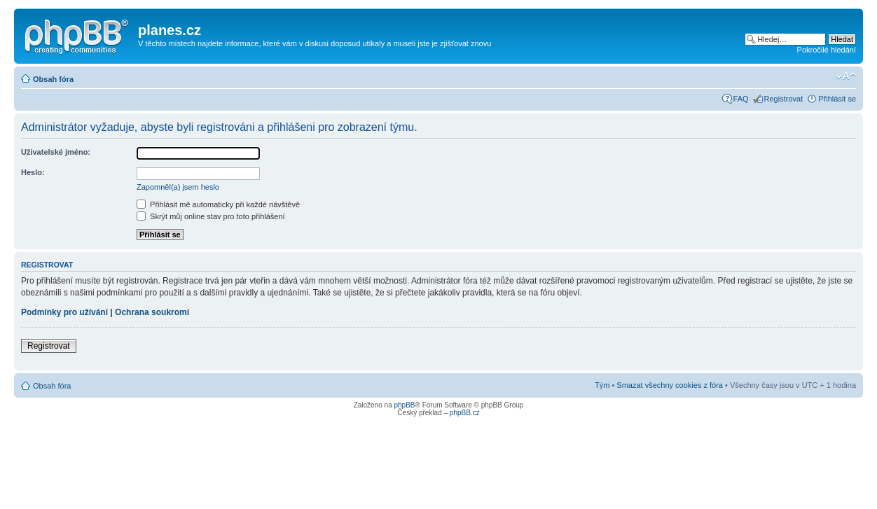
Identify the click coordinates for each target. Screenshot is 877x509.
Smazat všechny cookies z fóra (669, 385)
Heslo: (33, 172)
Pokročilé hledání (826, 50)
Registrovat (783, 99)
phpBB (404, 405)
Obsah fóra (53, 79)
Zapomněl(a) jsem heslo (178, 187)
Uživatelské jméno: (55, 152)
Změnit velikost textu (846, 76)
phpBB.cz (465, 413)
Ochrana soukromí (152, 312)
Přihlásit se (837, 99)
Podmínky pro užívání (64, 312)
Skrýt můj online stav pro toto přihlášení (211, 216)
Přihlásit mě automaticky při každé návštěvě (218, 204)
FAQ (741, 99)
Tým (602, 385)
